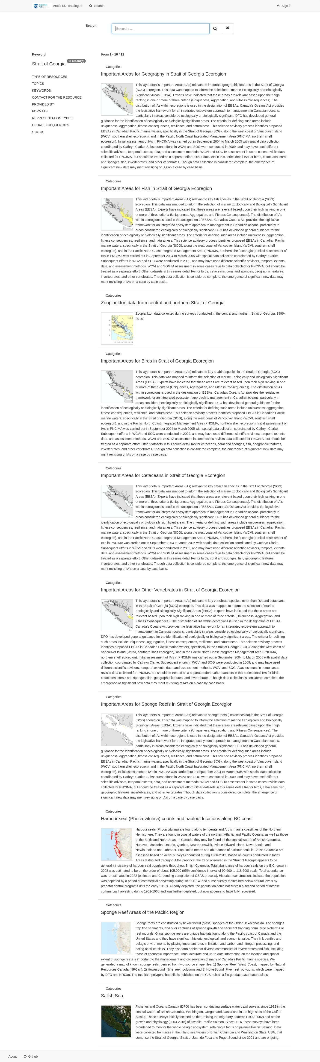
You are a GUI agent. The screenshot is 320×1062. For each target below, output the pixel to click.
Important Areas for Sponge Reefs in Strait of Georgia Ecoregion (166, 704)
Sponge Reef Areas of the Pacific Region (142, 912)
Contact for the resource (57, 97)
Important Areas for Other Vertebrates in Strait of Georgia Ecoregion (170, 589)
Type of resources (49, 77)
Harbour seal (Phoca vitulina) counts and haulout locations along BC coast (177, 818)
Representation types (52, 118)
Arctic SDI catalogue (57, 6)
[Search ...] (161, 28)
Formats (39, 111)
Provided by (43, 104)
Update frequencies (50, 125)
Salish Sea (112, 995)
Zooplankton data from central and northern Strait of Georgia (163, 302)
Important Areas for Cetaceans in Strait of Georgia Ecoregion (163, 475)
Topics (38, 83)
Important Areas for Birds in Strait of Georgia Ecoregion (157, 360)
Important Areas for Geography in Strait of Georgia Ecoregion (163, 73)
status (38, 132)
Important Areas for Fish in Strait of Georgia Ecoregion (156, 188)
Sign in (283, 6)
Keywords (41, 90)
